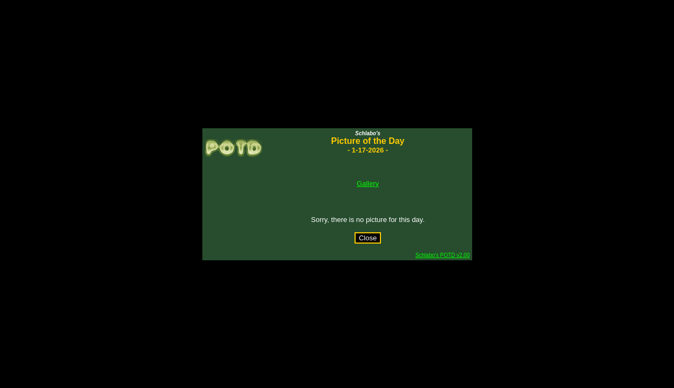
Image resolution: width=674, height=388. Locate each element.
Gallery (368, 183)
